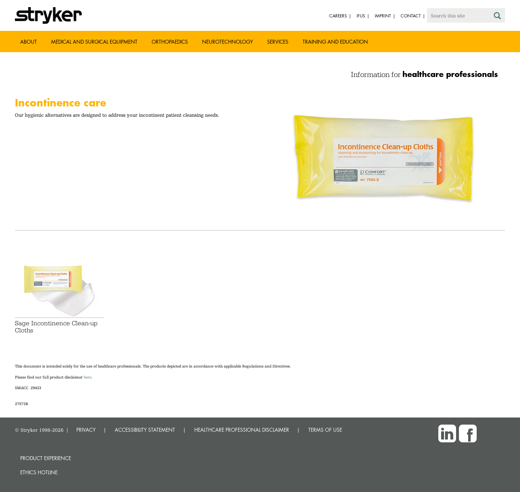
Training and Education (335, 41)
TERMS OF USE (325, 429)
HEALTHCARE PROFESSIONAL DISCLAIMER (241, 429)
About (28, 41)
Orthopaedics (170, 41)
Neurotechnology (227, 41)
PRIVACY (86, 429)
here (87, 377)
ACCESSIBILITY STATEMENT (145, 429)
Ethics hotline (39, 472)
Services (277, 41)
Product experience (45, 458)
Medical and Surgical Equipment (94, 41)
